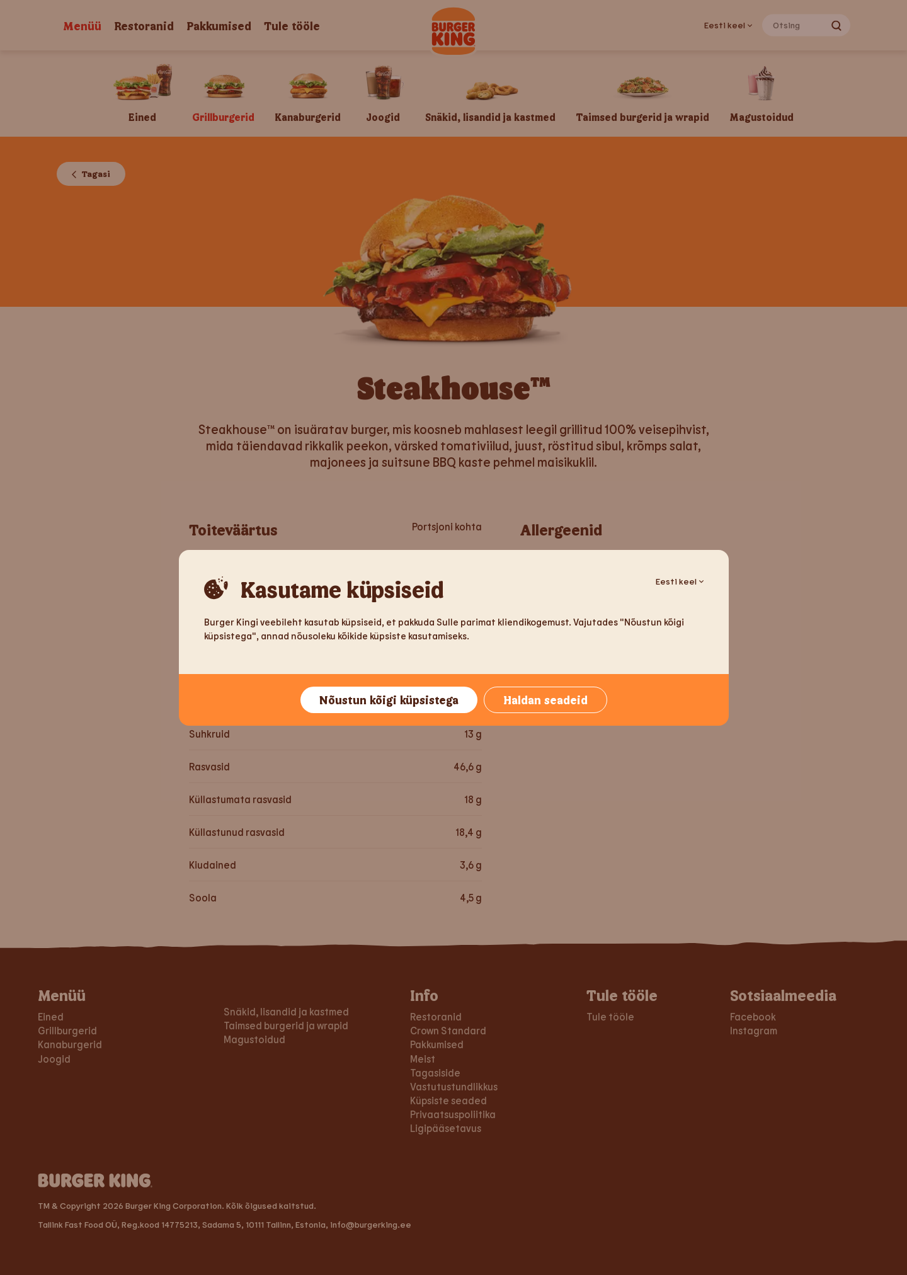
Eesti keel (680, 581)
